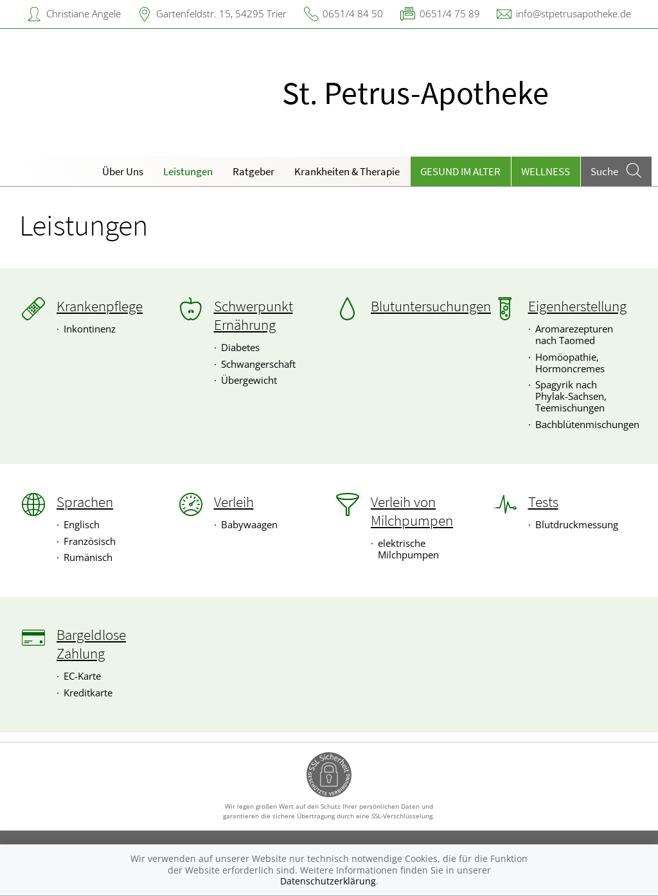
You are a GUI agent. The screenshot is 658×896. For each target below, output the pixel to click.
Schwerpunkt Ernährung (253, 315)
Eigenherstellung (577, 306)
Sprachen (85, 502)
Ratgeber (253, 171)
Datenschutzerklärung (328, 881)
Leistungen (188, 171)
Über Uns (122, 171)
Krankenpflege (100, 306)
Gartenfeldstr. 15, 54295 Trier (221, 13)
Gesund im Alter (460, 171)
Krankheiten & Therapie (347, 171)
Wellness (545, 171)
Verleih (234, 502)
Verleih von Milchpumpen (412, 511)
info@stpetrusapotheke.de (573, 13)
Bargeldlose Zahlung (91, 644)
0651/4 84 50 (353, 13)
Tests (543, 502)
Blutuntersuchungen (431, 306)
